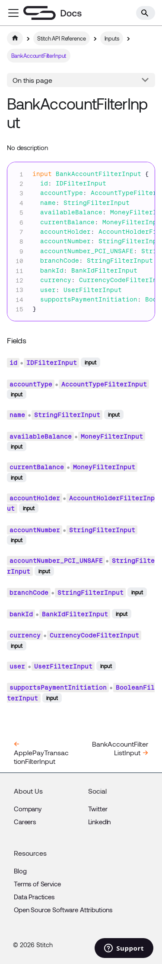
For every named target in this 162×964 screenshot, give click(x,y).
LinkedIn (99, 822)
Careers (25, 822)
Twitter (98, 809)
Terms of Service (37, 884)
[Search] (145, 13)
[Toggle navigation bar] (13, 12)
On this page (32, 80)
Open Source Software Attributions (63, 910)
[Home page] (15, 38)
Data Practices (34, 897)
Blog (20, 871)
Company (27, 809)
